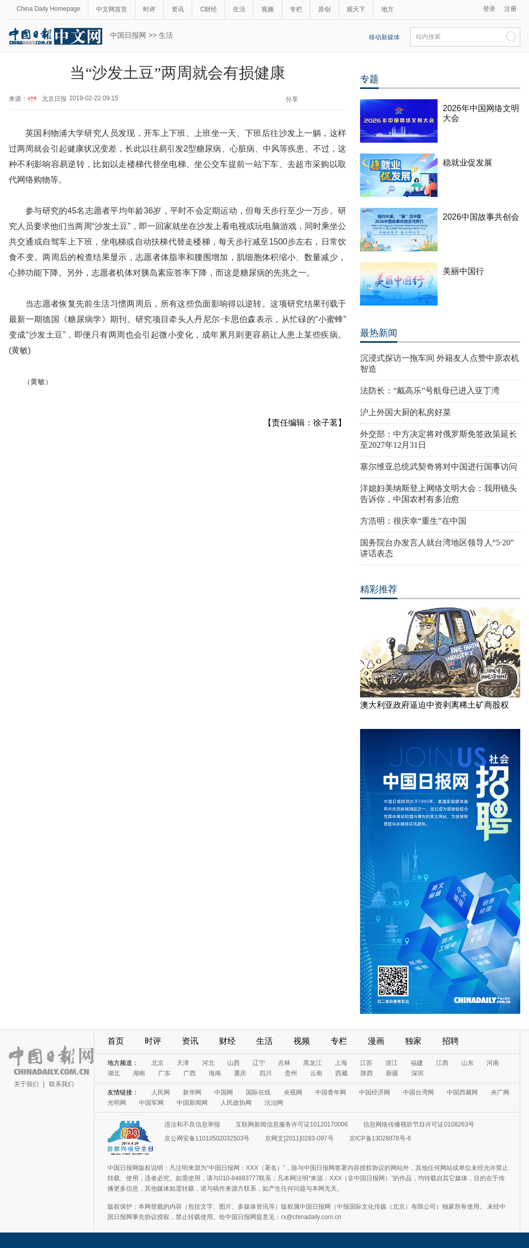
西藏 (341, 1073)
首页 (115, 1041)
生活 (239, 9)
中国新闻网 (192, 1102)
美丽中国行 (463, 271)
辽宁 (259, 1063)
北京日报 (54, 98)
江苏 (366, 1063)
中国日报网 (128, 35)
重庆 (240, 1073)
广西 (189, 1073)
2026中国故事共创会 (481, 216)
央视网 (293, 1092)
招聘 (450, 1041)
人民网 (160, 1092)
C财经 (208, 9)
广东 (164, 1073)
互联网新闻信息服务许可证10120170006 (292, 1124)
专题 (369, 79)
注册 (510, 8)
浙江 (391, 1063)
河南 (493, 1063)
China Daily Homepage (48, 8)
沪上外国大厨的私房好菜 (405, 412)
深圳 (417, 1073)
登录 (489, 8)
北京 (157, 1063)
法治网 (273, 1102)
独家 (413, 1041)
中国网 (223, 1092)
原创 (324, 9)
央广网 (500, 1092)
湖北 (113, 1073)
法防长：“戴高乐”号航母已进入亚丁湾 (430, 390)
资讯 (178, 9)
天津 (183, 1063)
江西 (442, 1063)
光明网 (116, 1102)
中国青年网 (330, 1092)
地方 (387, 9)
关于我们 (26, 1084)
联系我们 (61, 1084)
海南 (215, 1073)
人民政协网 (236, 1102)
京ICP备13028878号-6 (380, 1138)
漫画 (376, 1041)
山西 (233, 1063)
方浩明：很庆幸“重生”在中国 (413, 520)
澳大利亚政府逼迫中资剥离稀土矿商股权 (434, 705)
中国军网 (151, 1102)
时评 (149, 9)
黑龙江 (312, 1063)
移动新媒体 (384, 37)
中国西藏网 (462, 1092)
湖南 (139, 1073)
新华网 (192, 1092)
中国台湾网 (418, 1092)
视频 (267, 9)
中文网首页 (111, 9)
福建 (417, 1063)
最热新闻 (378, 333)
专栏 (296, 9)
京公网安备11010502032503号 (207, 1138)
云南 (316, 1073)
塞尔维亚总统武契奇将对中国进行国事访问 (438, 466)
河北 (208, 1063)
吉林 (284, 1063)
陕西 (367, 1073)
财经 (227, 1041)
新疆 (392, 1073)
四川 (265, 1073)
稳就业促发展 (467, 162)
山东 (467, 1063)
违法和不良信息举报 (192, 1124)
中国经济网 (374, 1092)
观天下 (356, 9)
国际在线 (258, 1092)
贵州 (291, 1073)
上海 (341, 1063)
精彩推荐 (378, 589)
